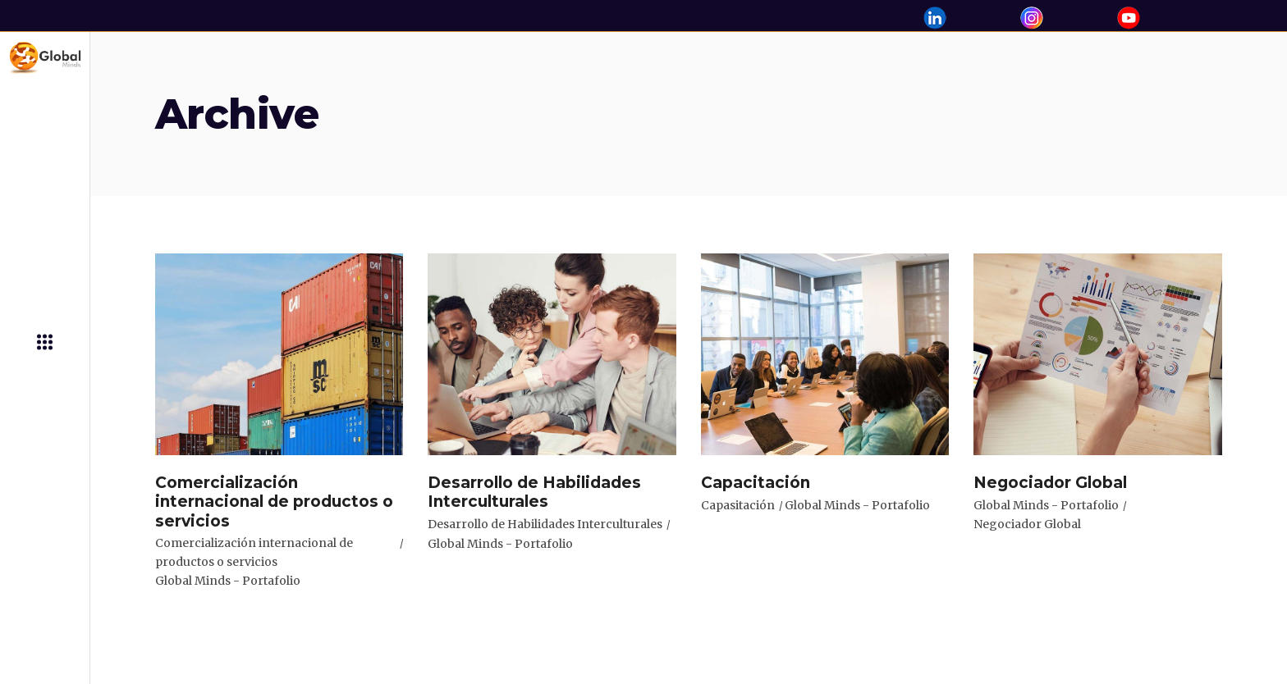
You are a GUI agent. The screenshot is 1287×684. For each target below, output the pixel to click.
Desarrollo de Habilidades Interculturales (545, 524)
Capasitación (738, 505)
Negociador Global (1027, 524)
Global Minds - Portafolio (227, 580)
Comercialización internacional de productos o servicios (254, 552)
